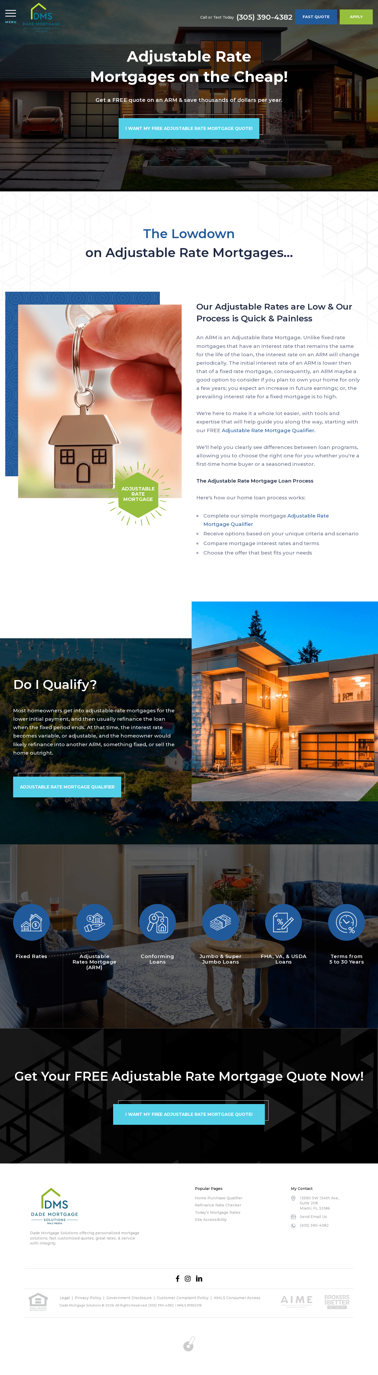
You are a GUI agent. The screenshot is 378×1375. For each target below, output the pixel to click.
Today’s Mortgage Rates (217, 1212)
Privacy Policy (88, 1297)
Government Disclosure (129, 1297)
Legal (65, 1297)
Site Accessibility (211, 1219)
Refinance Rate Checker (218, 1205)
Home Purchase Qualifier (219, 1198)
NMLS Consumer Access (237, 1297)
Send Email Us (313, 1216)
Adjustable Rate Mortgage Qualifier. (269, 430)
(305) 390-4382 (264, 17)
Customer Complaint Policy (183, 1297)
